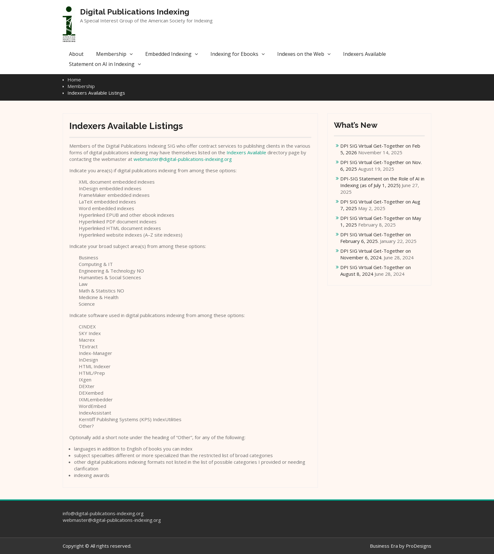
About (76, 53)
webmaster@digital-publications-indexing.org (183, 159)
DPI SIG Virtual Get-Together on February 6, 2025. (375, 237)
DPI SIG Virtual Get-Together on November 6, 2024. (375, 254)
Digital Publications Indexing (134, 11)
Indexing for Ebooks (234, 53)
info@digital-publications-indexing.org (103, 513)
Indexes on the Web (300, 53)
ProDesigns (418, 546)
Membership (111, 53)
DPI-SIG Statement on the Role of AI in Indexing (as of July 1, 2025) (382, 181)
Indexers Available (364, 53)
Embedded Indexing (168, 53)
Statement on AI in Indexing (102, 64)
